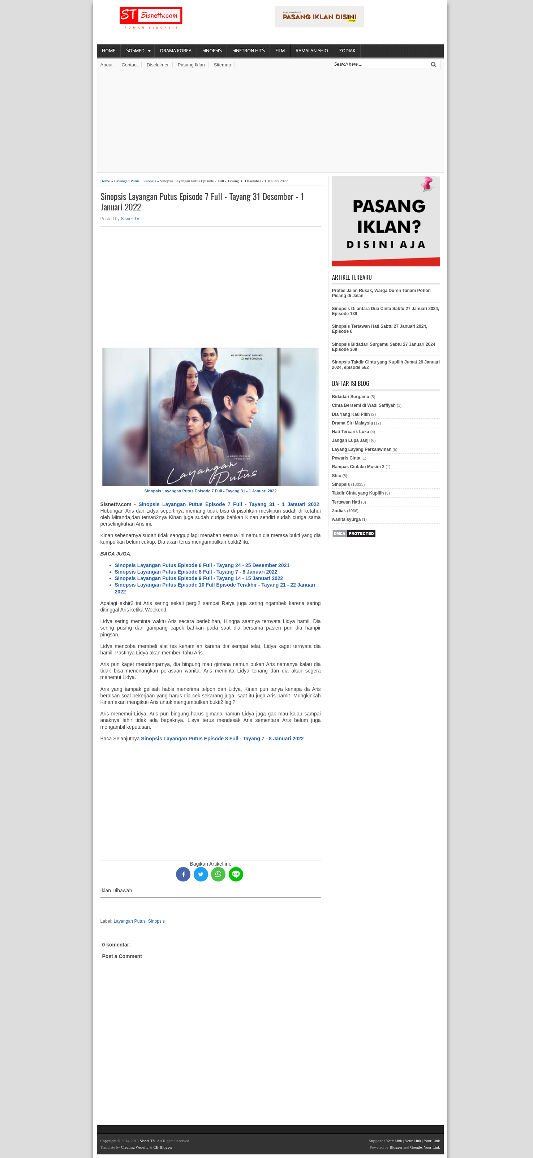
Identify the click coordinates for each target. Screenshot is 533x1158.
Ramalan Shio (312, 50)
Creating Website (135, 1147)
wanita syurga (346, 519)
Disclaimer (158, 65)
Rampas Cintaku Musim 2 (358, 466)
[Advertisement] (270, 121)
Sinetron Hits (248, 50)
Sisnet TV (130, 218)
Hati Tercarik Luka (350, 431)
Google (416, 1147)
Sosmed (135, 50)
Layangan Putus (126, 181)
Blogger (396, 1147)
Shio (336, 475)
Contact (129, 65)
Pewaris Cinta (346, 458)
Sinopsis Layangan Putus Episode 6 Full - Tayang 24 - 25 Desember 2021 (202, 565)
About (106, 65)
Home (108, 50)
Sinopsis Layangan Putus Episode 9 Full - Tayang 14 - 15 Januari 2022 (199, 578)
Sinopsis (212, 50)
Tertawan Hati (346, 502)
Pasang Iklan (191, 65)
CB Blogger (162, 1147)
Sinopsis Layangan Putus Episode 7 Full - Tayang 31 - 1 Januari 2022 (211, 491)
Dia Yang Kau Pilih (351, 414)
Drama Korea (176, 50)
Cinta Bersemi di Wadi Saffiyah (364, 405)
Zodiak (347, 50)
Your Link (394, 1141)
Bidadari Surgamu (350, 396)
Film (280, 50)
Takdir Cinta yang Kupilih (358, 493)
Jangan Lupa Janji (351, 440)
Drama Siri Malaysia (352, 423)
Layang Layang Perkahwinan (362, 449)
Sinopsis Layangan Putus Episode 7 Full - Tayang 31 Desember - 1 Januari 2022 (202, 201)
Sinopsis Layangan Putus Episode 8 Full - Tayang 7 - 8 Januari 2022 (196, 572)
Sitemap (222, 65)
